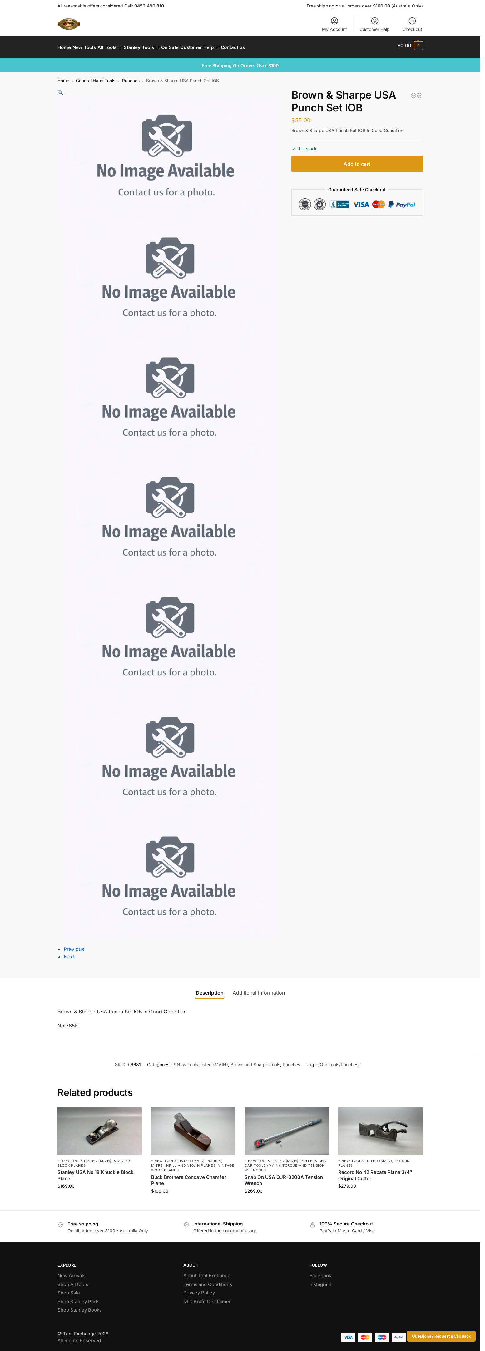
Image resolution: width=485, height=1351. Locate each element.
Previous (74, 946)
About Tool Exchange (206, 1272)
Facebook (320, 1272)
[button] (410, 45)
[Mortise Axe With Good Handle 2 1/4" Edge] (413, 92)
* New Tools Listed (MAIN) (200, 1060)
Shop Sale (68, 1289)
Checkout (412, 24)
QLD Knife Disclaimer (207, 1298)
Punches (131, 77)
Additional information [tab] (259, 989)
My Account (334, 24)
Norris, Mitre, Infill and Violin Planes (186, 1159)
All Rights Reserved (79, 1337)
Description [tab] (210, 989)
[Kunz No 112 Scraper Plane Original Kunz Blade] (420, 92)
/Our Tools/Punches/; (339, 1060)
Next (69, 953)
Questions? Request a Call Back (441, 1336)
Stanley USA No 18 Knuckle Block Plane (95, 1172)
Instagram (320, 1281)
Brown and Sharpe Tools (255, 1060)
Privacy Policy (199, 1289)
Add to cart (357, 160)
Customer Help (374, 24)
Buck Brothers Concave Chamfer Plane (188, 1177)
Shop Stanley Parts (78, 1298)
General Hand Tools (95, 77)
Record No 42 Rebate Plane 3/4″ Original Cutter (375, 1172)
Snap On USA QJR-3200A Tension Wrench (284, 1177)
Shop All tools (72, 1281)
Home (63, 77)
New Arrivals (71, 1272)
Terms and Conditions (207, 1281)
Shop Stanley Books (79, 1306)
